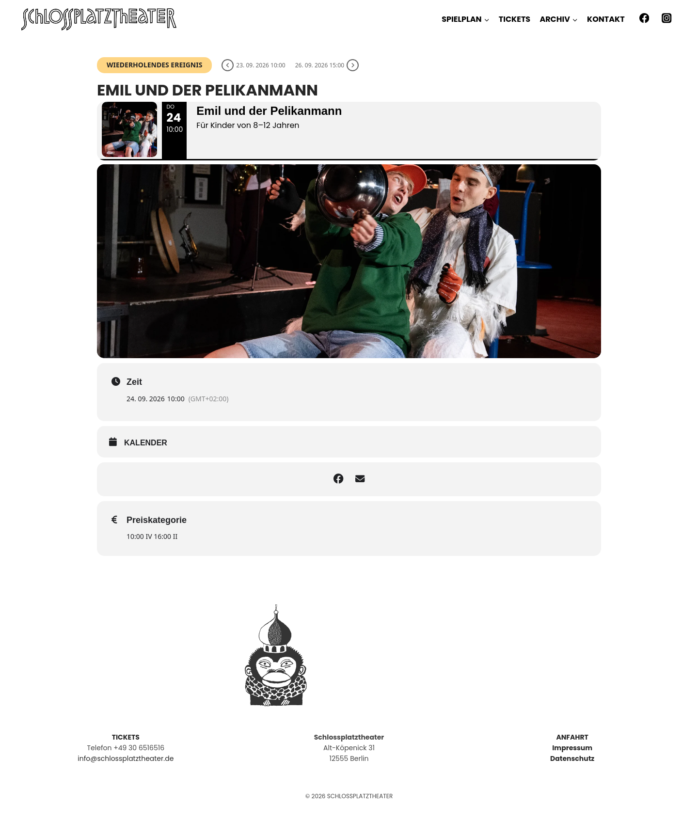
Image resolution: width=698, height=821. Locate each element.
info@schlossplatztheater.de (126, 758)
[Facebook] (644, 18)
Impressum (572, 748)
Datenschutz (572, 758)
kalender (145, 453)
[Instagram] (667, 18)
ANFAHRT (572, 737)
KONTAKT (606, 19)
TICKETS (514, 19)
